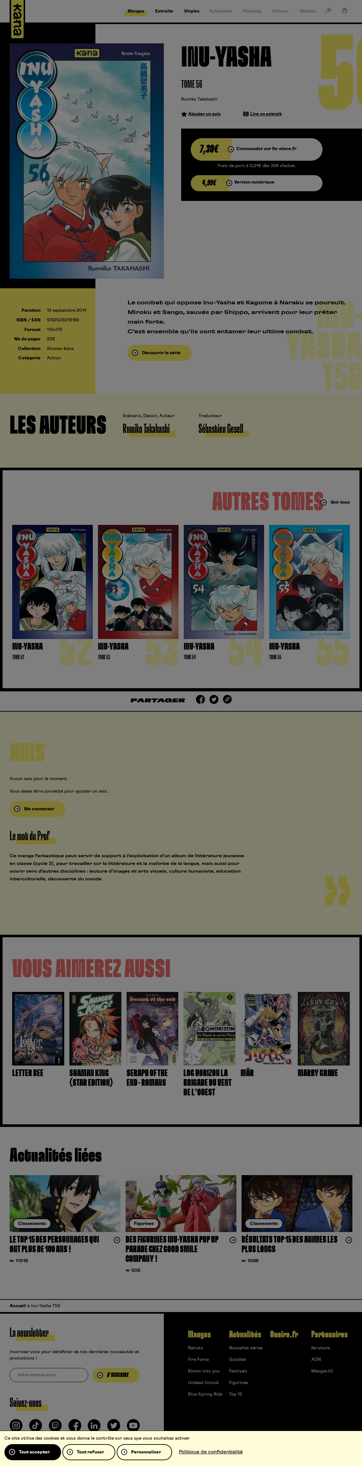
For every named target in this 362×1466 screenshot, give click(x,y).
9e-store (320, 1348)
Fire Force (198, 1359)
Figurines (238, 1383)
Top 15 (235, 1394)
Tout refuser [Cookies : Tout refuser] (90, 1452)
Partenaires (329, 1334)
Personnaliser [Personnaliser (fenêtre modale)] (146, 1452)
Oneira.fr (284, 1334)
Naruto (195, 1348)
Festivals (238, 1371)
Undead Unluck (203, 1383)
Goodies (237, 1359)
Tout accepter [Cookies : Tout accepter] (34, 1452)
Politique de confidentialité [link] (211, 1451)
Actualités (245, 1334)
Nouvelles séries (246, 1348)
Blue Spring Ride (205, 1394)
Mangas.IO (322, 1371)
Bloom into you (204, 1371)
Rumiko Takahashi (199, 99)
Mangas (199, 1334)
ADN (316, 1359)
